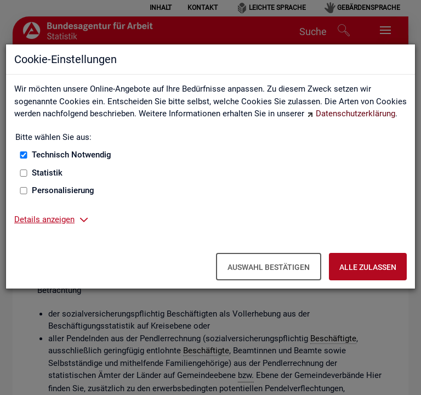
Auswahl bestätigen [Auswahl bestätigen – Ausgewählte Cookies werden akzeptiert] (268, 267)
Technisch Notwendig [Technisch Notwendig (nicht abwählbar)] (71, 155)
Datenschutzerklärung (355, 114)
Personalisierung (63, 190)
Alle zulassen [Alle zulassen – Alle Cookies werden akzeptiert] (367, 267)
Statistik (47, 173)
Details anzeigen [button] (44, 219)
